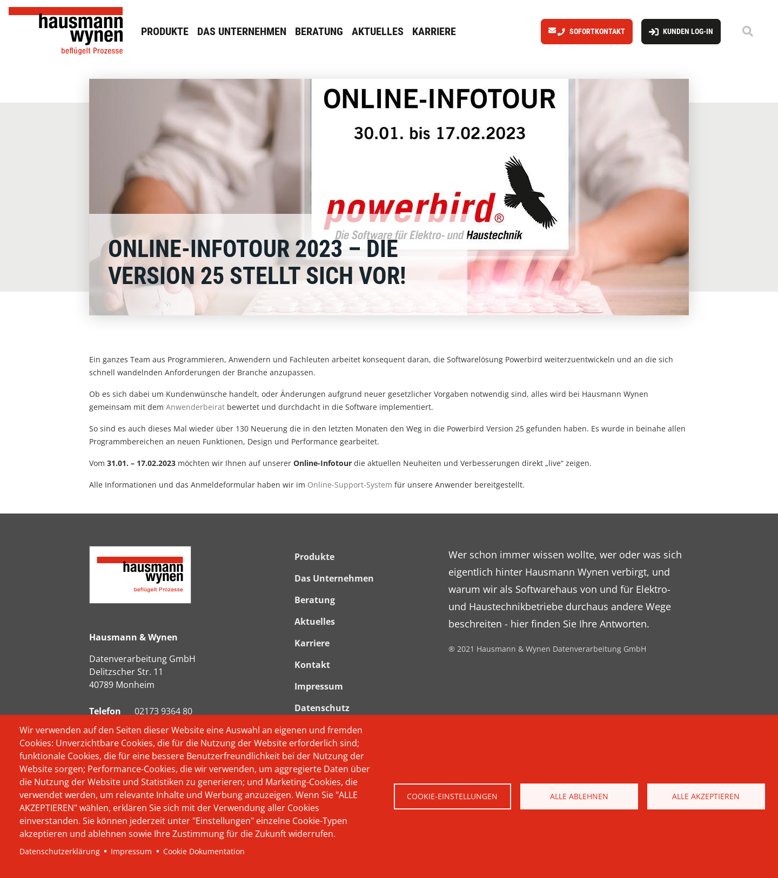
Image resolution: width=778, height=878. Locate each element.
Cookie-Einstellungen (452, 796)
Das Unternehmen (241, 31)
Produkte (165, 31)
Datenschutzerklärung (59, 851)
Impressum (131, 851)
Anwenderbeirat (195, 407)
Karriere (434, 31)
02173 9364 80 (163, 711)
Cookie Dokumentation (204, 851)
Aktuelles (378, 31)
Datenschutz (322, 708)
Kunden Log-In (688, 31)
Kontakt (312, 665)
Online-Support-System (349, 484)
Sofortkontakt (597, 31)
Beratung (319, 31)
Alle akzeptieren (706, 796)
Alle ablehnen (579, 796)
